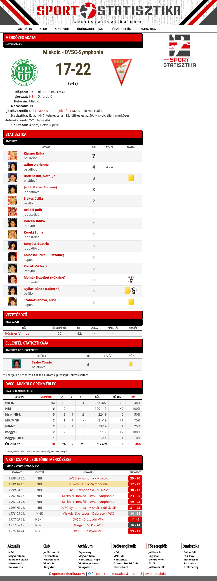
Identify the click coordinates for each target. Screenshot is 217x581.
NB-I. (32, 96)
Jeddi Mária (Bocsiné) (40, 187)
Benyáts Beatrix (36, 243)
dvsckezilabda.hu (157, 574)
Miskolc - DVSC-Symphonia (88, 484)
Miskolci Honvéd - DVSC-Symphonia (88, 496)
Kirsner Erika (34, 153)
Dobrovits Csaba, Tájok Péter (50, 111)
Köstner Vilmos (17, 333)
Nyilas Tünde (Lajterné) (42, 289)
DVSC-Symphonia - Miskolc (88, 478)
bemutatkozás (119, 574)
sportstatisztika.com (68, 574)
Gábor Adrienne (36, 164)
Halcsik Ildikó (34, 221)
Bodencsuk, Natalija (39, 176)
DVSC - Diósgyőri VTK (88, 519)
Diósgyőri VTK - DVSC (88, 525)
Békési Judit (33, 210)
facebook (96, 574)
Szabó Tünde (42, 362)
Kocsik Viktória (35, 266)
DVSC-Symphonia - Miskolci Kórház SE (88, 507)
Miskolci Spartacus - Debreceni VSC (88, 513)
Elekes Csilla (33, 198)
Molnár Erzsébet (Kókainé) (44, 277)
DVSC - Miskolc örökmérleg (31, 384)
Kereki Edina (33, 232)
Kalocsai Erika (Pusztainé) (44, 255)
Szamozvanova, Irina (40, 300)
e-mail (137, 574)
